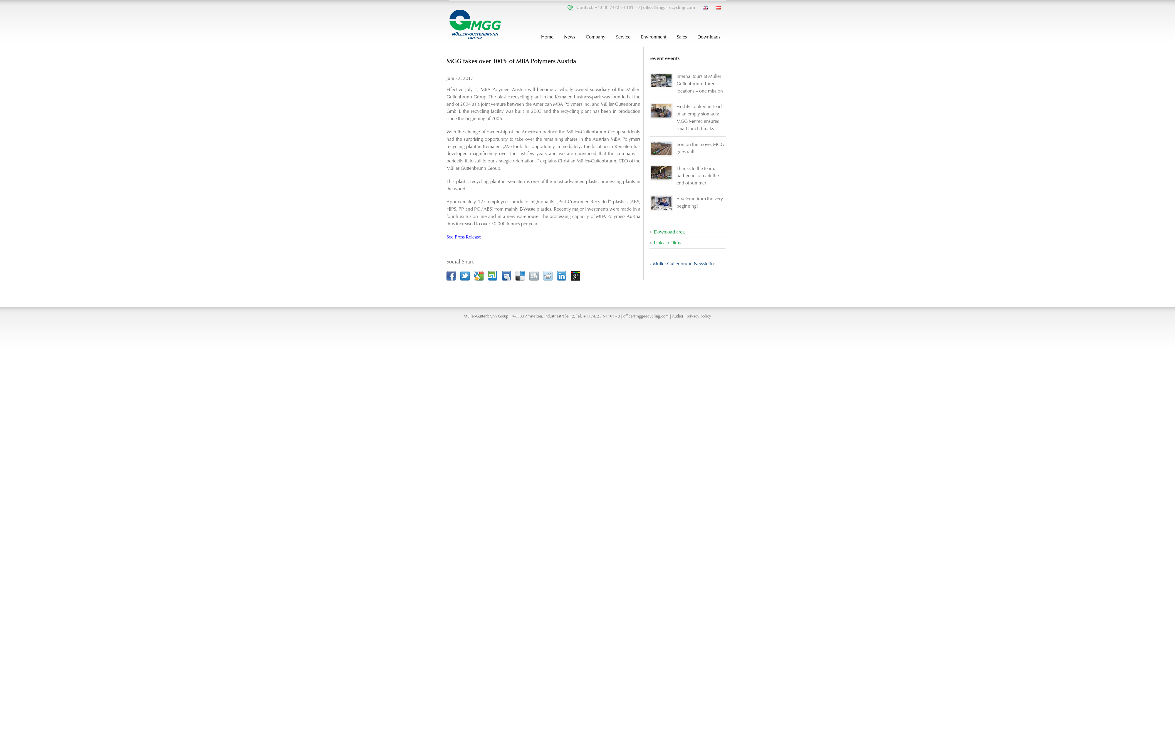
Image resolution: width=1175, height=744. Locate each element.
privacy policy (699, 316)
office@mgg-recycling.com (669, 8)
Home (547, 37)
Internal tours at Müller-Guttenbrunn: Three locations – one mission (700, 84)
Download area (669, 232)
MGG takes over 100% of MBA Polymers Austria (511, 61)
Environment (653, 37)
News (569, 37)
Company (595, 37)
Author (677, 316)
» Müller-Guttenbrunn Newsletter (682, 264)
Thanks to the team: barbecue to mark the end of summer (698, 176)
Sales (682, 37)
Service (623, 37)
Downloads (708, 37)
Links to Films (667, 243)
